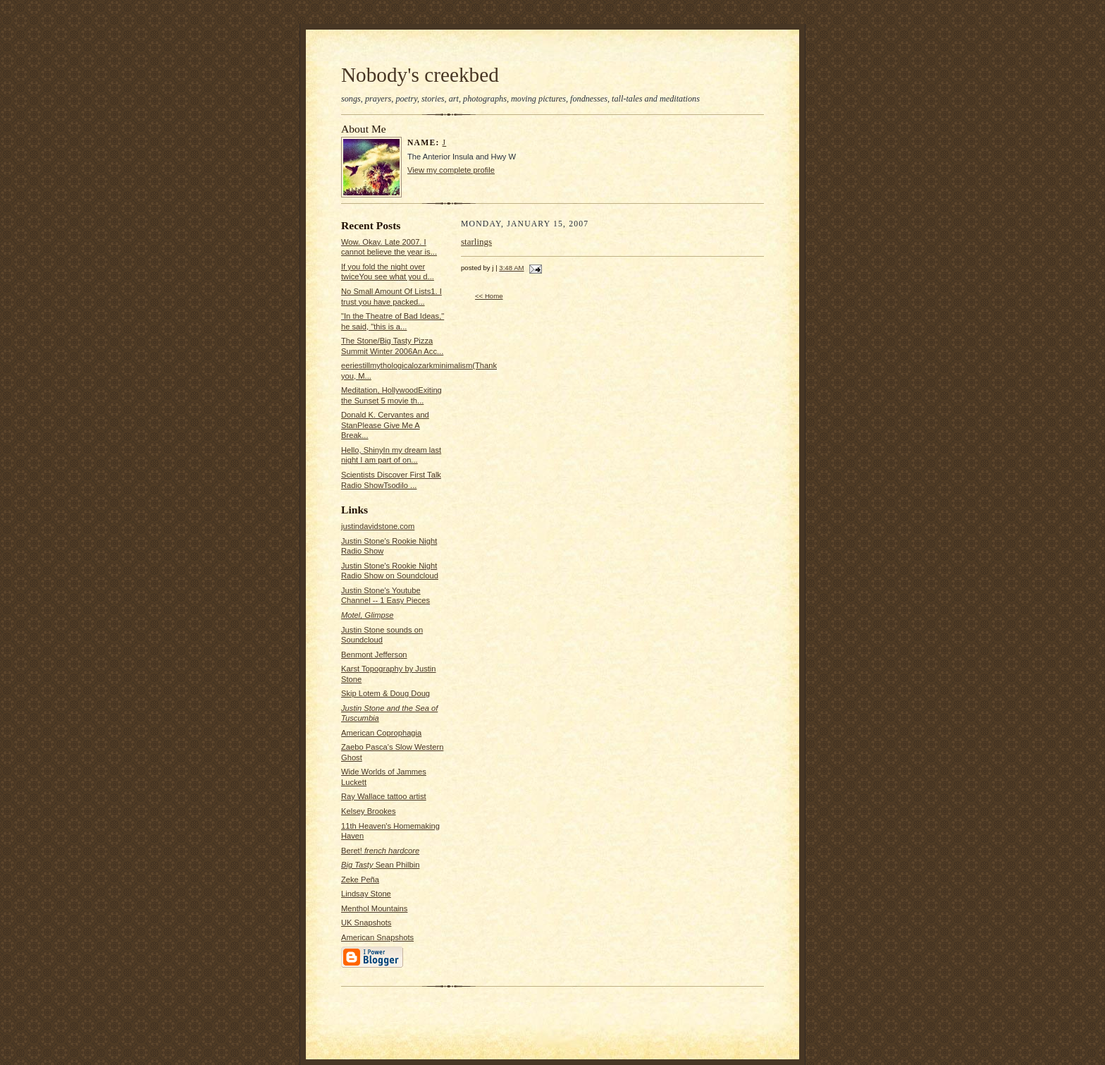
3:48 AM (511, 268)
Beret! (380, 850)
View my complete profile (451, 170)
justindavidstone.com (377, 526)
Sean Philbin (380, 864)
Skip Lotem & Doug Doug (385, 693)
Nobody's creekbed (420, 74)
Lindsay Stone (366, 893)
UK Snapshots (366, 922)
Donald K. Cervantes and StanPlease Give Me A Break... (385, 424)
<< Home (489, 296)
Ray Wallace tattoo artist (383, 796)
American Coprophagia (381, 733)
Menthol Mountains (374, 908)
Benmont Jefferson (374, 654)
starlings (476, 241)
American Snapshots (377, 937)
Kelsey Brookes (368, 811)
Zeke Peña (360, 879)
